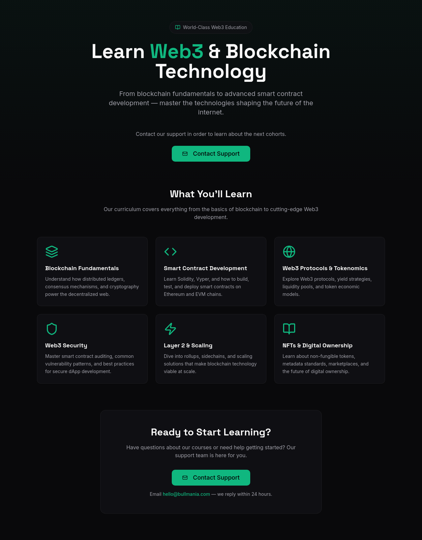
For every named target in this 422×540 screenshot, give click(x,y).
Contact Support (211, 153)
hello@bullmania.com (186, 494)
